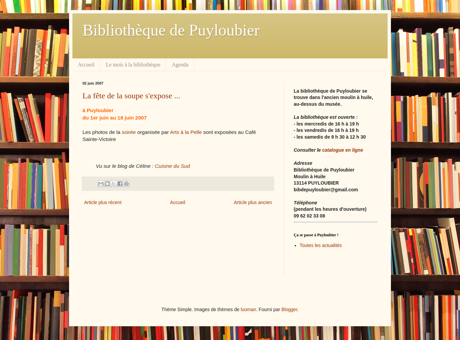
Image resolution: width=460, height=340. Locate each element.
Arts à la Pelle (186, 132)
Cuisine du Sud (172, 166)
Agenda (180, 64)
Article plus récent (102, 202)
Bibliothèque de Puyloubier (171, 30)
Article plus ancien (253, 202)
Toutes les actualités (321, 245)
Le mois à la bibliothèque (133, 64)
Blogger (289, 309)
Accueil (86, 64)
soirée (128, 132)
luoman (248, 309)
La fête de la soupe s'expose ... (131, 95)
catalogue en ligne (342, 150)
